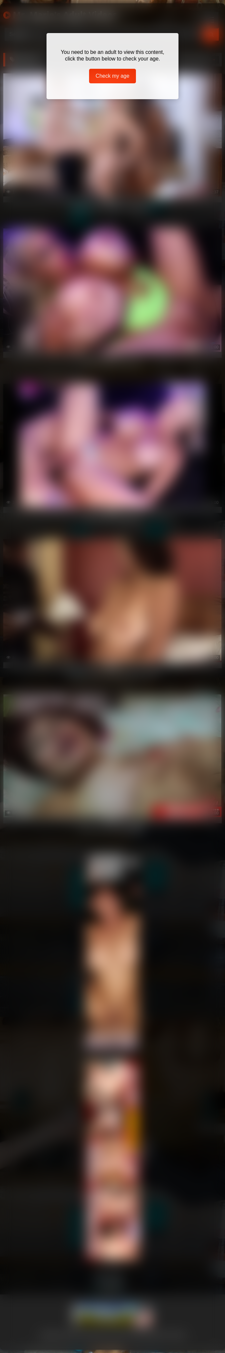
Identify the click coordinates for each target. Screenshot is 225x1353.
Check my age (112, 76)
